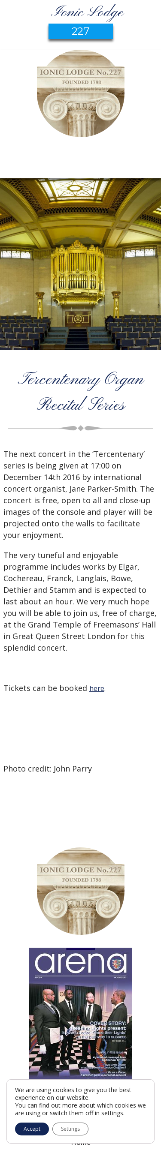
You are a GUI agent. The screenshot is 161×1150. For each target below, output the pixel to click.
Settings (70, 1128)
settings (112, 1113)
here (96, 688)
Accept (32, 1128)
